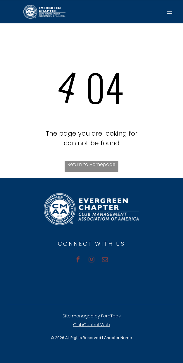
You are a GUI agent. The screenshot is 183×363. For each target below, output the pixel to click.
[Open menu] (169, 11)
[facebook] (78, 260)
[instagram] (91, 260)
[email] (105, 260)
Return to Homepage (91, 164)
